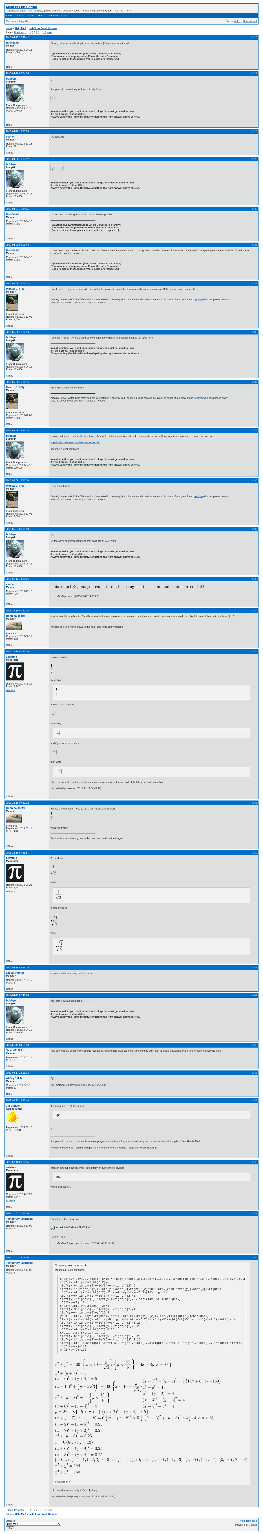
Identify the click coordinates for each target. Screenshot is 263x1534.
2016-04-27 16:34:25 (17, 208)
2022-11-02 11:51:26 (17, 1213)
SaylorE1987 (14, 1050)
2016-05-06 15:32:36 (17, 480)
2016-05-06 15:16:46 (17, 382)
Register (53, 15)
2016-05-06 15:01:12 (17, 283)
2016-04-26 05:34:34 (17, 73)
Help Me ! (20, 28)
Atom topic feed (248, 1520)
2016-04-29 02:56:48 (17, 244)
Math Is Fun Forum (21, 7)
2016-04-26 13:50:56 (17, 131)
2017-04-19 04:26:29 (17, 967)
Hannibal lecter (15, 616)
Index (9, 15)
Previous (19, 32)
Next (49, 32)
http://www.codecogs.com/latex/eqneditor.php (75, 442)
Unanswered (250, 21)
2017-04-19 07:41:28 (17, 995)
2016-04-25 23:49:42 (17, 37)
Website (10, 690)
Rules (31, 15)
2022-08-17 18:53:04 (17, 1072)
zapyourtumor (15, 972)
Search (41, 15)
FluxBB (253, 1524)
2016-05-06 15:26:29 (17, 430)
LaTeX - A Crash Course (43, 28)
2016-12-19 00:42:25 (17, 610)
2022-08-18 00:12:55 (17, 1162)
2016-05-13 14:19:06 (17, 578)
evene (10, 136)
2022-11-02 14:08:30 (17, 1257)
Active (237, 21)
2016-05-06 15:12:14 (17, 332)
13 (44, 32)
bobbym (11, 78)
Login (64, 15)
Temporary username (19, 1218)
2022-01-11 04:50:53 (17, 1045)
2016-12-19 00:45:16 (17, 651)
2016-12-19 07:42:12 (17, 802)
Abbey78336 (14, 1078)
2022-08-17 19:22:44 (17, 1100)
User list (19, 15)
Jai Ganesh (13, 1105)
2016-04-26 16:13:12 (17, 159)
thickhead (12, 42)
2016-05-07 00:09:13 (17, 529)
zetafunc (11, 656)
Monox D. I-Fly (15, 288)
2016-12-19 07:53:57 (17, 852)
